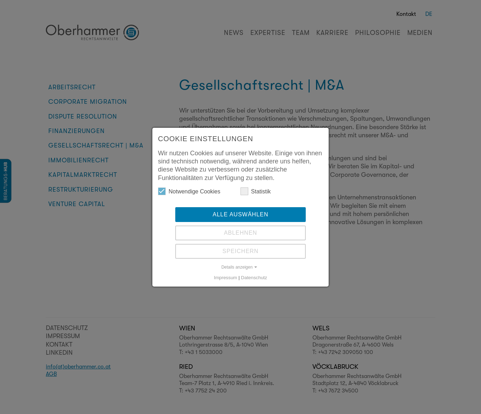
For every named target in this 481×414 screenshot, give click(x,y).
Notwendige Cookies (189, 191)
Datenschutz (254, 277)
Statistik (255, 191)
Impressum (225, 277)
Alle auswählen (240, 214)
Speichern (240, 251)
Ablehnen (240, 233)
